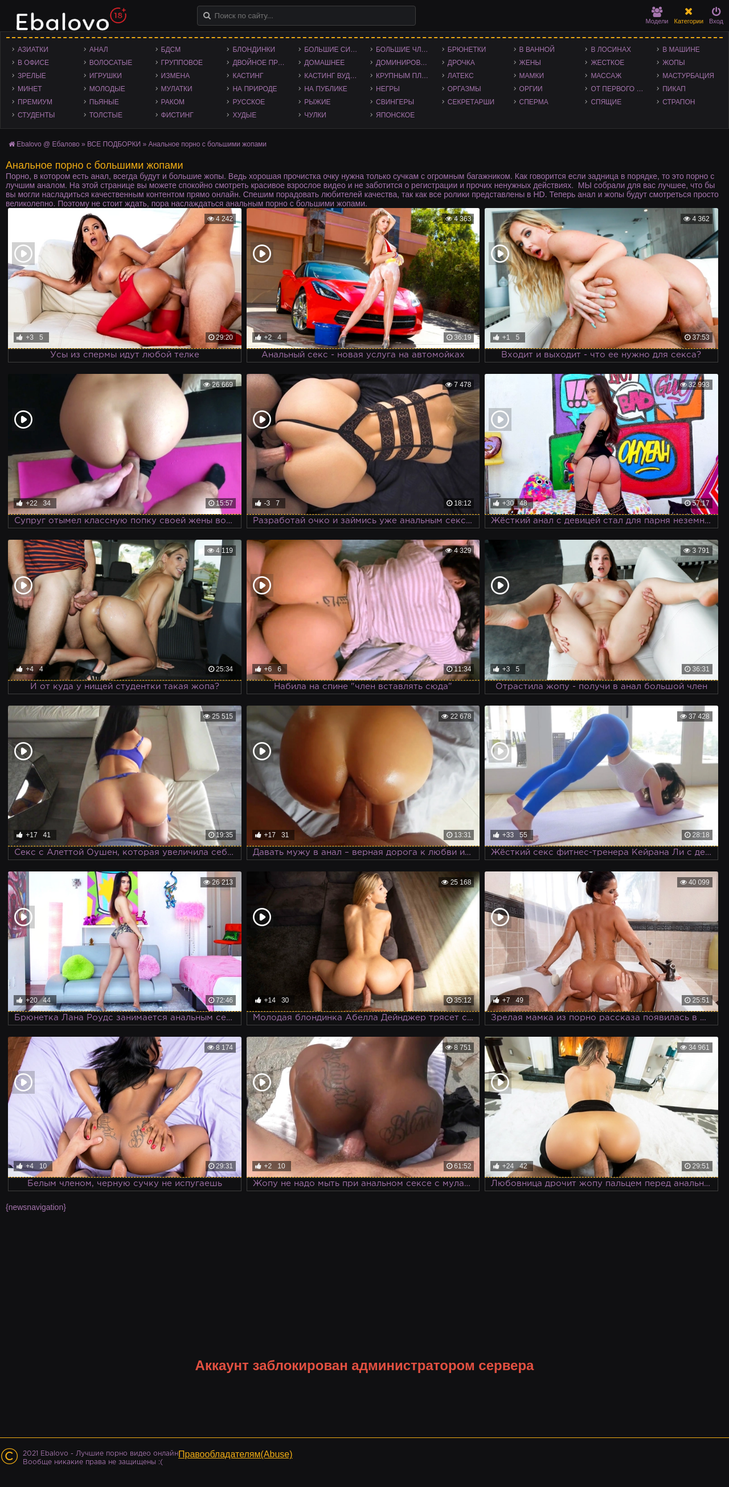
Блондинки (253, 50)
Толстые (105, 115)
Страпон (678, 102)
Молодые (107, 89)
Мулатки (177, 89)
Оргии (531, 89)
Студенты (36, 115)
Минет (30, 89)
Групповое (182, 63)
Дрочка (461, 63)
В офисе (33, 63)
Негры (388, 89)
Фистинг (177, 115)
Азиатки (33, 50)
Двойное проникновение (262, 63)
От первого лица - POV (621, 89)
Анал (98, 50)
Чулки (315, 115)
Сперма (533, 102)
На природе (254, 89)
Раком (173, 102)
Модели (657, 16)
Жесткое (607, 63)
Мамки (531, 76)
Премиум (35, 102)
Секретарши (471, 102)
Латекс (461, 76)
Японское (395, 115)
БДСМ (171, 50)
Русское (248, 102)
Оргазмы (464, 89)
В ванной (537, 50)
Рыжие (317, 102)
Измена (175, 76)
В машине (681, 50)
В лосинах (611, 50)
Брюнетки (467, 50)
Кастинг (247, 76)
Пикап (674, 89)
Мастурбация (688, 76)
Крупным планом (406, 76)
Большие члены (406, 50)
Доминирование (406, 63)
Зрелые (32, 76)
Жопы (673, 63)
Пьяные (104, 102)
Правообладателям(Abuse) (235, 1454)
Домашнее (324, 63)
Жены (530, 63)
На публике (325, 89)
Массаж (606, 76)
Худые (244, 115)
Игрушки (105, 76)
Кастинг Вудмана (334, 76)
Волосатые (110, 63)
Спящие (606, 102)
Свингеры (395, 102)
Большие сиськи (334, 50)
